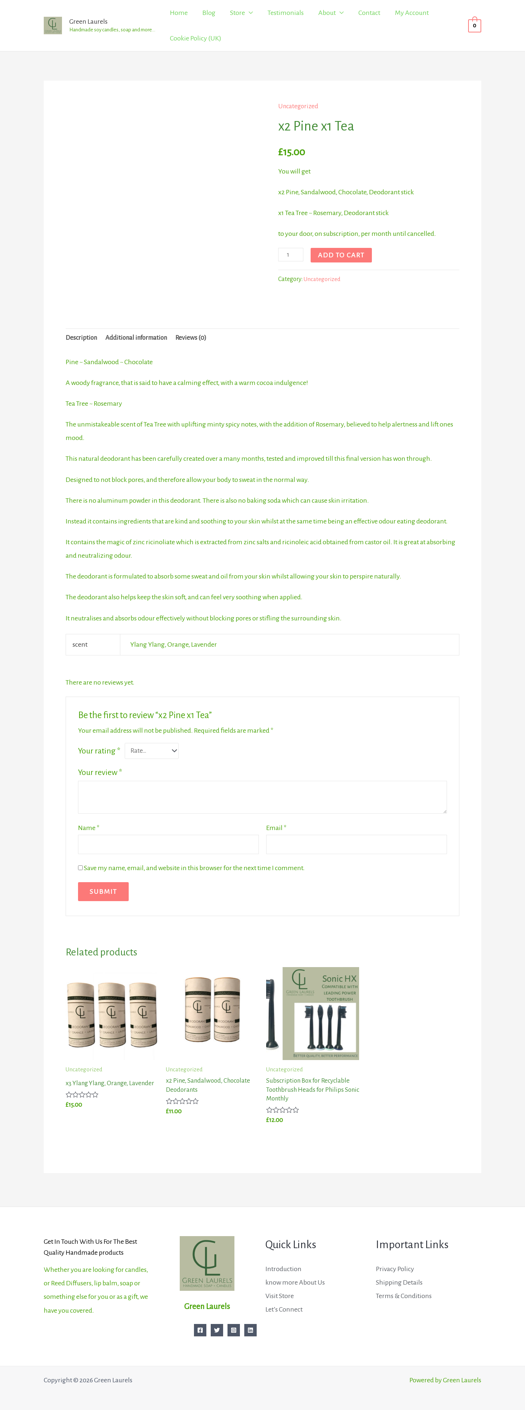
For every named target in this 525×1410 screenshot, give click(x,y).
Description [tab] (82, 338)
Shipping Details (399, 1282)
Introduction (283, 1269)
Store (237, 12)
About (327, 12)
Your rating (99, 752)
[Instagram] (234, 1330)
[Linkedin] (250, 1330)
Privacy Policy (395, 1269)
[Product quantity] (291, 254)
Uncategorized (299, 106)
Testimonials (286, 12)
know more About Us (295, 1282)
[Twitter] (217, 1330)
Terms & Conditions (404, 1296)
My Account (412, 12)
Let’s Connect (284, 1309)
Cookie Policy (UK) (195, 38)
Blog (208, 12)
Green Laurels (88, 21)
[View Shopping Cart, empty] (474, 25)
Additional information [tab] (140, 338)
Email (276, 829)
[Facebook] (200, 1330)
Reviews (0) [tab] (198, 338)
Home (179, 12)
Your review (100, 774)
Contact (369, 12)
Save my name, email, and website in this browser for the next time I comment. (194, 870)
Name (89, 829)
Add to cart (342, 254)
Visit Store (279, 1296)
